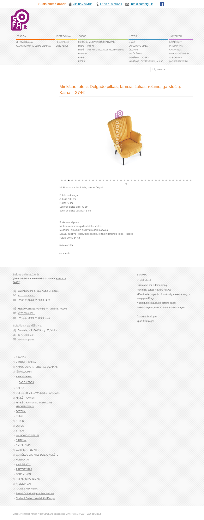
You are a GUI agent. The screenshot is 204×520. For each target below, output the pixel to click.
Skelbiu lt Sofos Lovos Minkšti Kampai (35, 498)
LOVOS (133, 36)
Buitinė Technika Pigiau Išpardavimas (35, 493)
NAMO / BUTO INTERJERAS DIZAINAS (33, 46)
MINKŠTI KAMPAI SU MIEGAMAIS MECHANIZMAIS (101, 50)
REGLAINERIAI (62, 42)
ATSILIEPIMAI (175, 57)
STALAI (132, 42)
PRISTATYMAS (176, 46)
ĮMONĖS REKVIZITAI (178, 61)
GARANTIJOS (175, 50)
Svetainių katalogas (147, 316)
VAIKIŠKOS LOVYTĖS (139, 57)
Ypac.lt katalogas (145, 321)
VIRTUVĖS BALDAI (24, 42)
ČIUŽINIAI (133, 50)
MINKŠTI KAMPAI (86, 46)
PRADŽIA (21, 36)
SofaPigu (142, 274)
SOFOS (82, 36)
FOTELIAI (82, 54)
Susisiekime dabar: (52, 4)
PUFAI (81, 57)
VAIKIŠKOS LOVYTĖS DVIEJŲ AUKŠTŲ (146, 61)
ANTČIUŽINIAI (135, 54)
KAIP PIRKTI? (175, 42)
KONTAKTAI (176, 36)
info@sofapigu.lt (26, 339)
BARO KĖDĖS (62, 46)
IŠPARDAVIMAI (64, 36)
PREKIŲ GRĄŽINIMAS (179, 54)
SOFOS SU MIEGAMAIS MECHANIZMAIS (96, 42)
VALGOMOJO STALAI (138, 46)
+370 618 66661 (26, 295)
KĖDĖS (81, 61)
